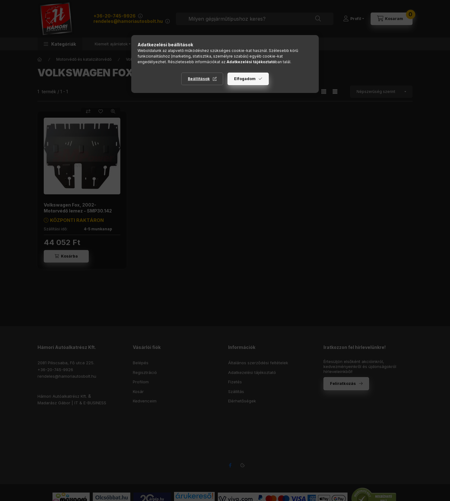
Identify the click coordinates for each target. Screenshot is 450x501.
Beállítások (199, 78)
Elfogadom (245, 78)
